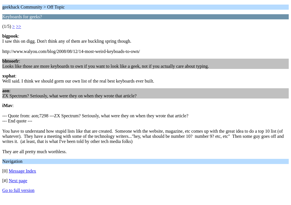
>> (18, 26)
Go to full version (18, 190)
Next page (18, 180)
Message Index (22, 171)
